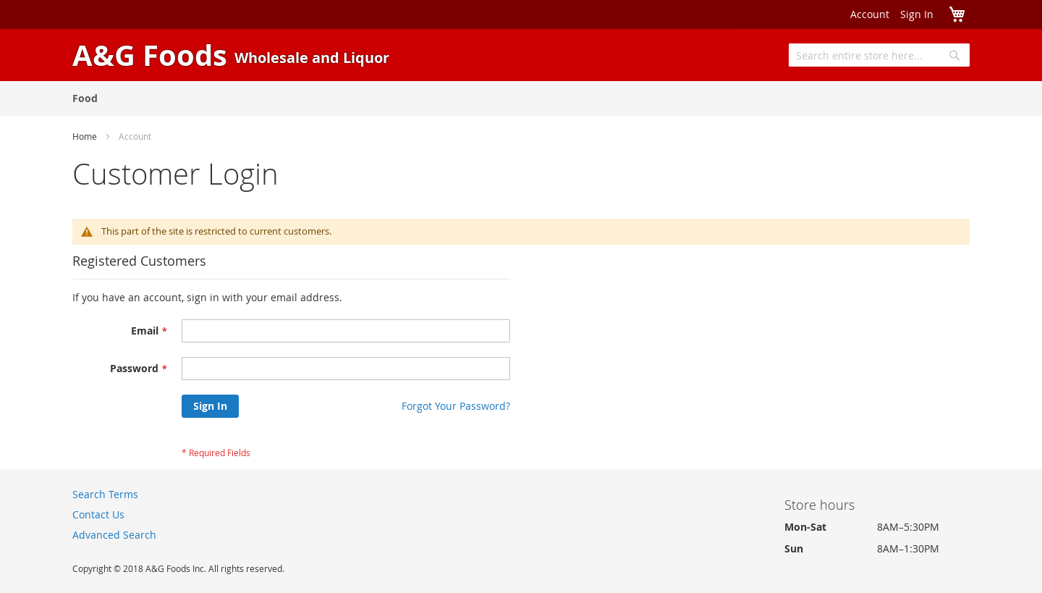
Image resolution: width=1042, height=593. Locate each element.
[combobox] (879, 55)
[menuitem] (85, 98)
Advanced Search (114, 535)
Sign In (916, 14)
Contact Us (98, 514)
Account (869, 14)
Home (84, 136)
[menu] (521, 98)
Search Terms (105, 494)
